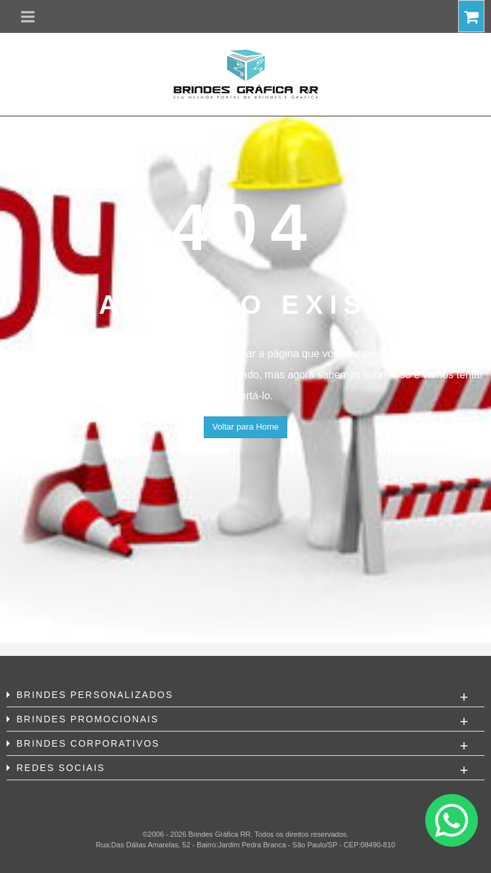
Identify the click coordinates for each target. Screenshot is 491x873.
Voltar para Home (245, 427)
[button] (28, 16)
